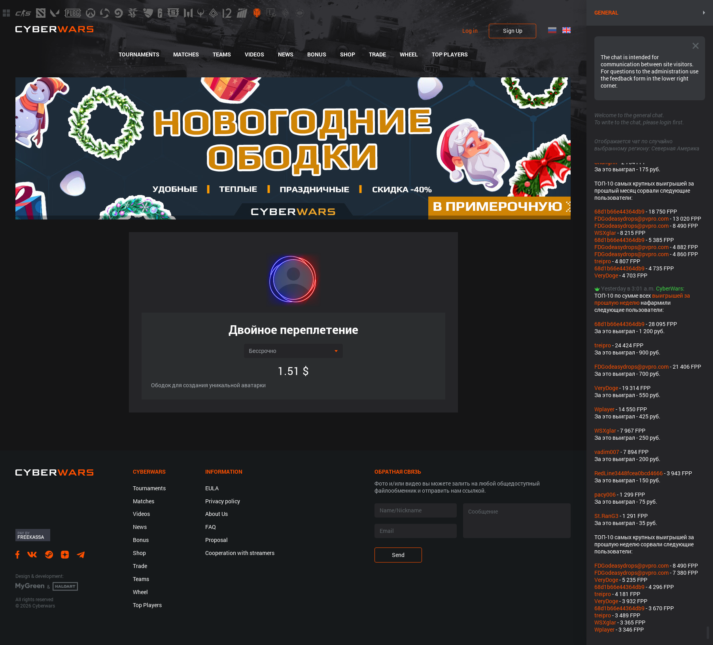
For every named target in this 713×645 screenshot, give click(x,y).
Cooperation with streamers (239, 553)
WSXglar (605, 232)
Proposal (216, 540)
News (285, 54)
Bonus (316, 54)
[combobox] (293, 351)
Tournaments (139, 54)
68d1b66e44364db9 (619, 211)
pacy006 (605, 494)
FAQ (210, 527)
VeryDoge (606, 275)
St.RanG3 (606, 515)
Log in (470, 30)
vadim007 (606, 452)
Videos (254, 54)
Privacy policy (222, 501)
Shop (347, 54)
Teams (222, 54)
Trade (377, 54)
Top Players (450, 54)
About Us (216, 514)
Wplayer (604, 409)
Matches (186, 54)
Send (398, 555)
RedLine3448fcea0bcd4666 (628, 473)
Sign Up (512, 30)
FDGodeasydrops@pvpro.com (631, 218)
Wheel (409, 54)
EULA (212, 488)
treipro (602, 261)
